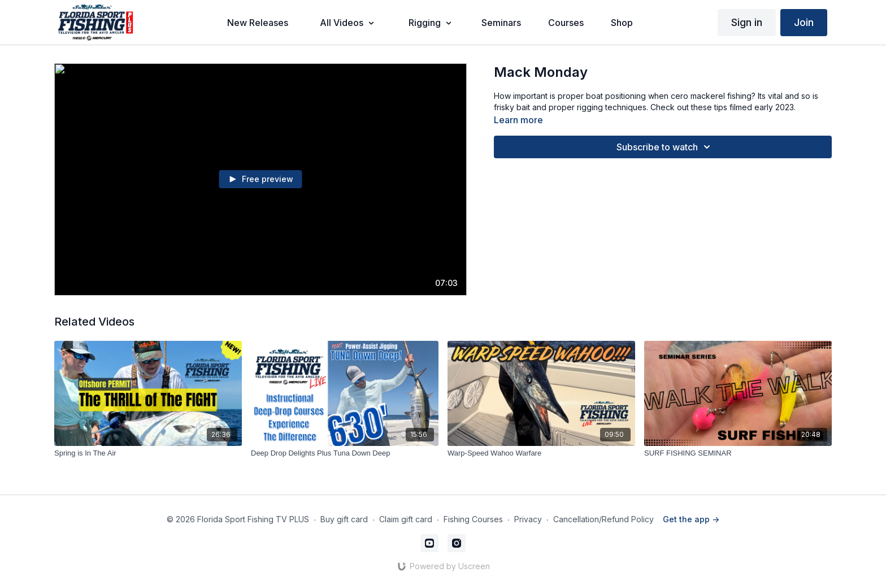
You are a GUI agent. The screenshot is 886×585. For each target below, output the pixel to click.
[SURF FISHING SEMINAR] (738, 453)
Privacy (528, 519)
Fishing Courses (473, 519)
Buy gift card (344, 519)
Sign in (746, 22)
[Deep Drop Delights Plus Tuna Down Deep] (344, 453)
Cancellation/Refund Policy (603, 519)
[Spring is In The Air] (148, 453)
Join (804, 22)
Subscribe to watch (665, 147)
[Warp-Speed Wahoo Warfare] (541, 453)
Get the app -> (691, 519)
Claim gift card (405, 519)
